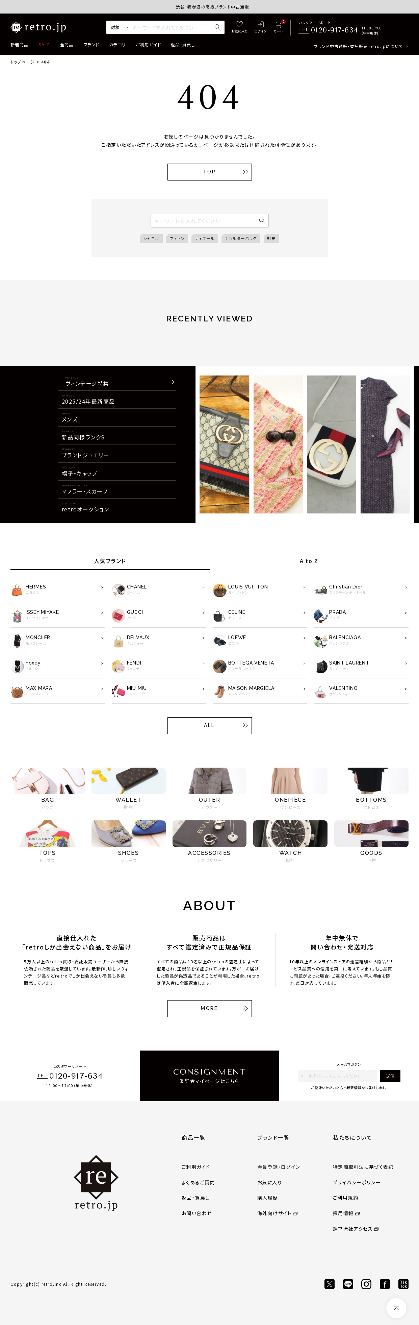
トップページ (22, 62)
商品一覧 (193, 1137)
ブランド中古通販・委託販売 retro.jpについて (358, 46)
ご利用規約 (345, 1197)
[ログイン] (260, 27)
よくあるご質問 (198, 1182)
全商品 (67, 45)
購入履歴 (267, 1197)
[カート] (278, 27)
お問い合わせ (197, 1213)
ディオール (205, 238)
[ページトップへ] (396, 1308)
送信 (390, 1076)
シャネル (151, 238)
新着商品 (19, 45)
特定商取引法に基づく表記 (363, 1166)
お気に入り (269, 1182)
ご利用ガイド (148, 45)
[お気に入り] (239, 27)
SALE (44, 45)
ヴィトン (177, 238)
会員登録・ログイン (278, 1166)
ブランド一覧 (273, 1137)
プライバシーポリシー (357, 1182)
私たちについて (352, 1137)
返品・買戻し (183, 45)
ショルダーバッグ (241, 238)
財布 (271, 238)
